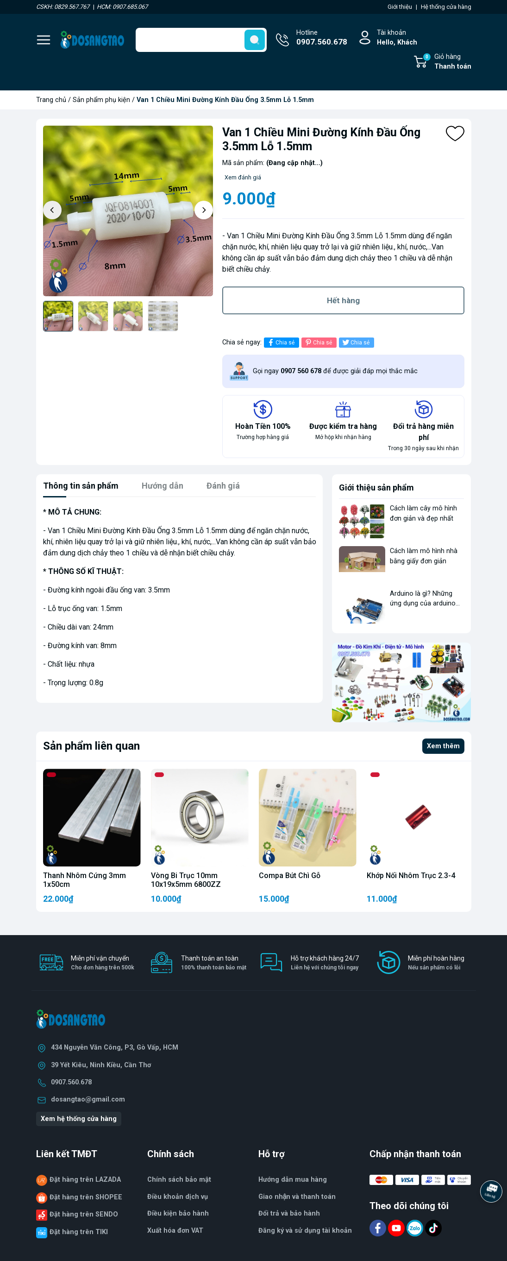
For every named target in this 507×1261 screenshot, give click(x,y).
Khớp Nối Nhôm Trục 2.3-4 (411, 875)
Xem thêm (443, 746)
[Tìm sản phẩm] (201, 40)
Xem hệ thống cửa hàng (79, 1119)
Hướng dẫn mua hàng (292, 1180)
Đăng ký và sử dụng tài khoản (305, 1231)
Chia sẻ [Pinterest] (318, 342)
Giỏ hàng (446, 62)
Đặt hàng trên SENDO (84, 1214)
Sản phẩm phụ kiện (101, 100)
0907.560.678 (71, 1082)
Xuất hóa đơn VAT (175, 1231)
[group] (128, 211)
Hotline (321, 38)
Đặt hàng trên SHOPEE (86, 1197)
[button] (203, 210)
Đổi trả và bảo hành (289, 1213)
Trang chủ (51, 100)
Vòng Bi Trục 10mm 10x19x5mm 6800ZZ (186, 880)
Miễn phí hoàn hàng (436, 963)
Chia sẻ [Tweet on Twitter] (355, 342)
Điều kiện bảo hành (178, 1213)
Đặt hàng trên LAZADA (85, 1180)
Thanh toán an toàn (213, 963)
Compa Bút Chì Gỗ (289, 875)
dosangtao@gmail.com (88, 1099)
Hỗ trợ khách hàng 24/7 (325, 963)
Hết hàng (343, 300)
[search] (254, 40)
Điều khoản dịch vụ (177, 1197)
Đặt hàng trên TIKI (79, 1232)
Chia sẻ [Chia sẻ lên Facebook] (280, 342)
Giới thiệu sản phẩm (376, 487)
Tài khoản (397, 38)
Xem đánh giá (243, 177)
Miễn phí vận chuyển (102, 963)
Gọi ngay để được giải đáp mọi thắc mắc (335, 371)
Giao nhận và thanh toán (297, 1197)
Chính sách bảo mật (179, 1180)
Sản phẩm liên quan (91, 745)
